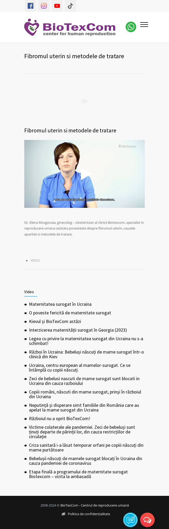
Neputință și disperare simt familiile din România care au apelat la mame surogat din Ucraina (84, 407)
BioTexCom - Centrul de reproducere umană (95, 505)
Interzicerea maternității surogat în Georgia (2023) (78, 330)
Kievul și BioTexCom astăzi (55, 321)
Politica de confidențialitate (86, 514)
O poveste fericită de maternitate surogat (70, 313)
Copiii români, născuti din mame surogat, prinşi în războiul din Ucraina (85, 394)
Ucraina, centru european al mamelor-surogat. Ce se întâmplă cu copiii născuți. (79, 367)
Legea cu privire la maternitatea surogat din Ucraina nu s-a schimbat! (86, 341)
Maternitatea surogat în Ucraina (60, 304)
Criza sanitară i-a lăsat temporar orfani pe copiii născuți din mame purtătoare (86, 447)
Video (35, 260)
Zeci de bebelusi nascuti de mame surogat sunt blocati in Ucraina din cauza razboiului (84, 380)
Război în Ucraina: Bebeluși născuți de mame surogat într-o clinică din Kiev (86, 354)
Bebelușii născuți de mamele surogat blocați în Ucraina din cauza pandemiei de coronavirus (85, 460)
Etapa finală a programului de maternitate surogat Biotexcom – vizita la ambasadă (78, 474)
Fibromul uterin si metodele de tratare (70, 130)
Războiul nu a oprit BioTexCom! (59, 418)
